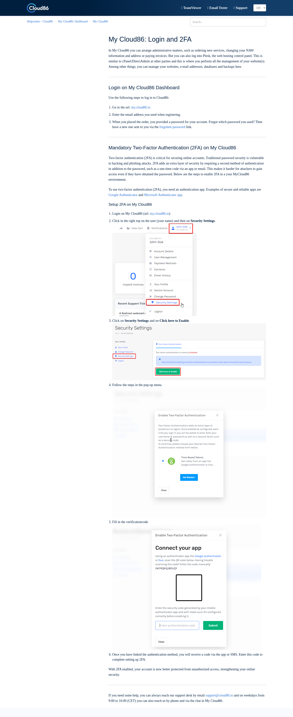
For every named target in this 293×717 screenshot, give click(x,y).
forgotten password (172, 127)
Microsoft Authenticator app (163, 195)
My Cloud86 (100, 21)
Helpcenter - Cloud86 (40, 21)
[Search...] (228, 22)
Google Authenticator (123, 195)
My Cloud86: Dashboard (73, 21)
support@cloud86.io (219, 695)
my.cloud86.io (140, 107)
